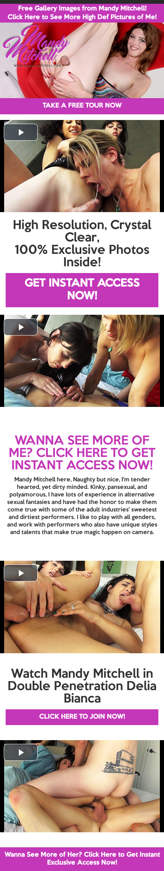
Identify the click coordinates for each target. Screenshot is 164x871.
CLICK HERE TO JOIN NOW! (82, 717)
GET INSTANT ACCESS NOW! (82, 290)
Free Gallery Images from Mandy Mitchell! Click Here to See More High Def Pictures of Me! (82, 13)
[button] (21, 132)
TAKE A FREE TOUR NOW (82, 106)
